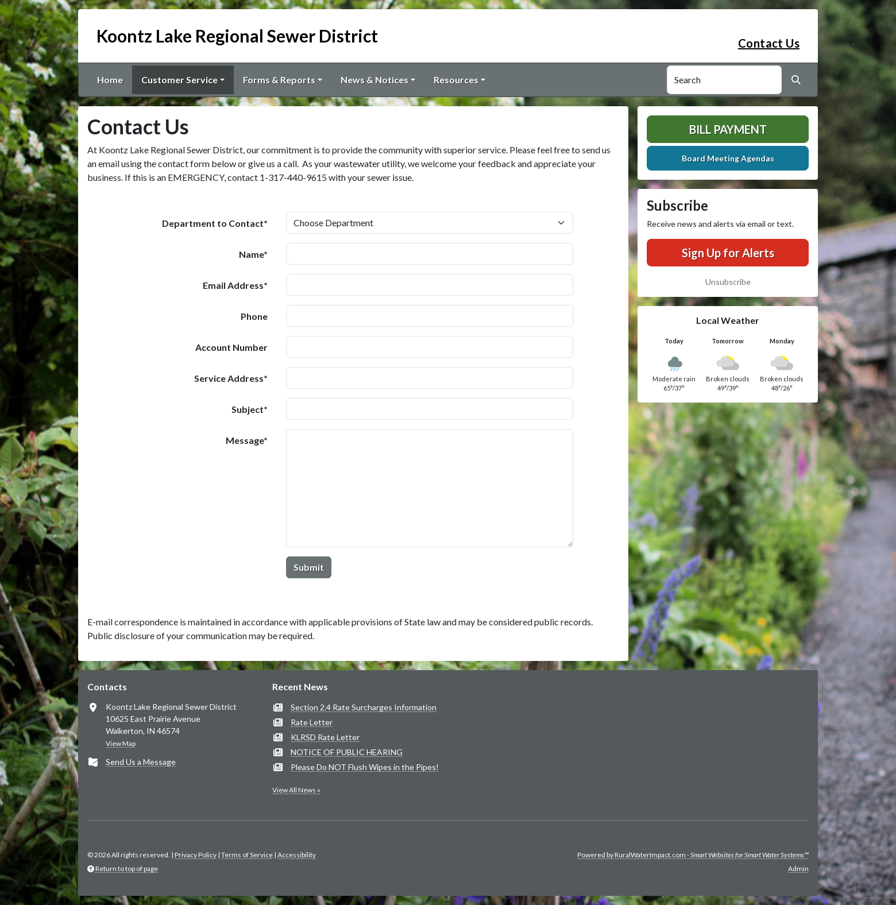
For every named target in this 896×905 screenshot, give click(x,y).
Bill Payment (728, 129)
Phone (254, 316)
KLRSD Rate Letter (325, 737)
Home (110, 79)
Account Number (231, 347)
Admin (798, 868)
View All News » (296, 790)
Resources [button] (456, 79)
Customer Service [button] (179, 79)
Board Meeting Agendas (728, 158)
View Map (121, 743)
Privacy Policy (196, 854)
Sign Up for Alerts (728, 253)
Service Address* (231, 378)
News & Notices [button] (374, 79)
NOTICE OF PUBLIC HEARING (347, 752)
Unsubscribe (728, 282)
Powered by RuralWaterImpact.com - (693, 854)
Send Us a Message (141, 762)
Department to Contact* (215, 223)
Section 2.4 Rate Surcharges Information (364, 707)
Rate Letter (312, 722)
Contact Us (769, 43)
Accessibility (296, 854)
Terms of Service (247, 854)
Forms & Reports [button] (279, 79)
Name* (253, 254)
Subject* (249, 409)
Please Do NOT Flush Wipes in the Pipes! (365, 767)
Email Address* (235, 285)
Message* (247, 440)
